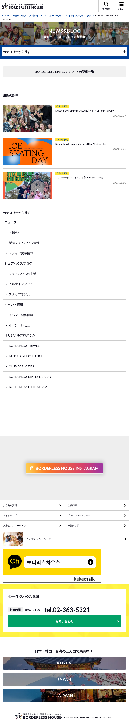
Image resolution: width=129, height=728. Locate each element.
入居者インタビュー (22, 284)
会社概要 (72, 505)
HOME (6, 15)
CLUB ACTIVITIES (21, 366)
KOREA (64, 663)
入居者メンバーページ (14, 525)
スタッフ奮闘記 (19, 294)
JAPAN (64, 679)
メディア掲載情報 (21, 253)
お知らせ (15, 232)
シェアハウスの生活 (22, 273)
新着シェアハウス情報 (24, 242)
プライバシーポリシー (79, 515)
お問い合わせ (64, 621)
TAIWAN (64, 695)
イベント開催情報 (21, 315)
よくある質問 (10, 505)
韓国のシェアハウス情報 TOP (29, 15)
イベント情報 (14, 304)
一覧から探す (74, 525)
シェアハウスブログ (18, 263)
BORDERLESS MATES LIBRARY (30, 376)
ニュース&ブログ (57, 15)
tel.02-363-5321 (67, 610)
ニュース (11, 222)
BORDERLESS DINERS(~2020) (29, 386)
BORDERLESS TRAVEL (24, 345)
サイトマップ (10, 515)
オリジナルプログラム (81, 15)
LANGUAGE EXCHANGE (26, 356)
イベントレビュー (21, 325)
